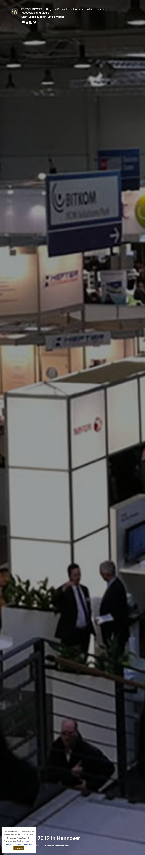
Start (24, 16)
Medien (41, 16)
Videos (60, 16)
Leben (32, 16)
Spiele (51, 16)
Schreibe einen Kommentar (58, 846)
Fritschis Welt (31, 9)
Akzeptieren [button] (19, 848)
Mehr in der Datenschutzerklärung (18, 844)
